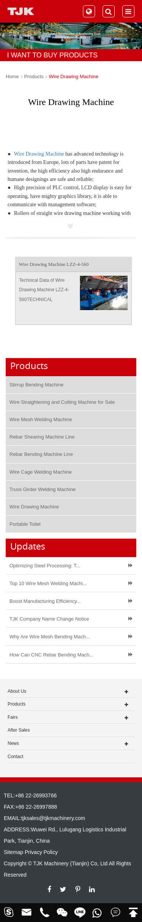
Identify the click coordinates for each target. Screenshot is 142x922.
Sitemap (13, 852)
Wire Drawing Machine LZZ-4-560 (54, 264)
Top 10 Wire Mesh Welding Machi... (48, 583)
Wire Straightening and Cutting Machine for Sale (62, 402)
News (13, 743)
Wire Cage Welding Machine (40, 472)
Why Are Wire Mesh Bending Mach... (49, 636)
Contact (15, 756)
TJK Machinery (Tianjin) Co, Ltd (70, 863)
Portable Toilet (25, 524)
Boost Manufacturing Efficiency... (45, 601)
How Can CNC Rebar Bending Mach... (51, 655)
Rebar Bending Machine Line (41, 454)
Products (34, 76)
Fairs (13, 717)
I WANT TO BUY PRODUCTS (52, 55)
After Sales (19, 730)
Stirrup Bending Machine (36, 385)
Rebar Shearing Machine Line (42, 437)
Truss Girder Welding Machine (42, 489)
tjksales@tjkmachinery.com (53, 818)
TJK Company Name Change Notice (49, 619)
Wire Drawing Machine (73, 76)
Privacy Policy (41, 852)
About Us (17, 691)
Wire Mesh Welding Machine (40, 419)
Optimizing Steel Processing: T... (44, 565)
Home (12, 76)
